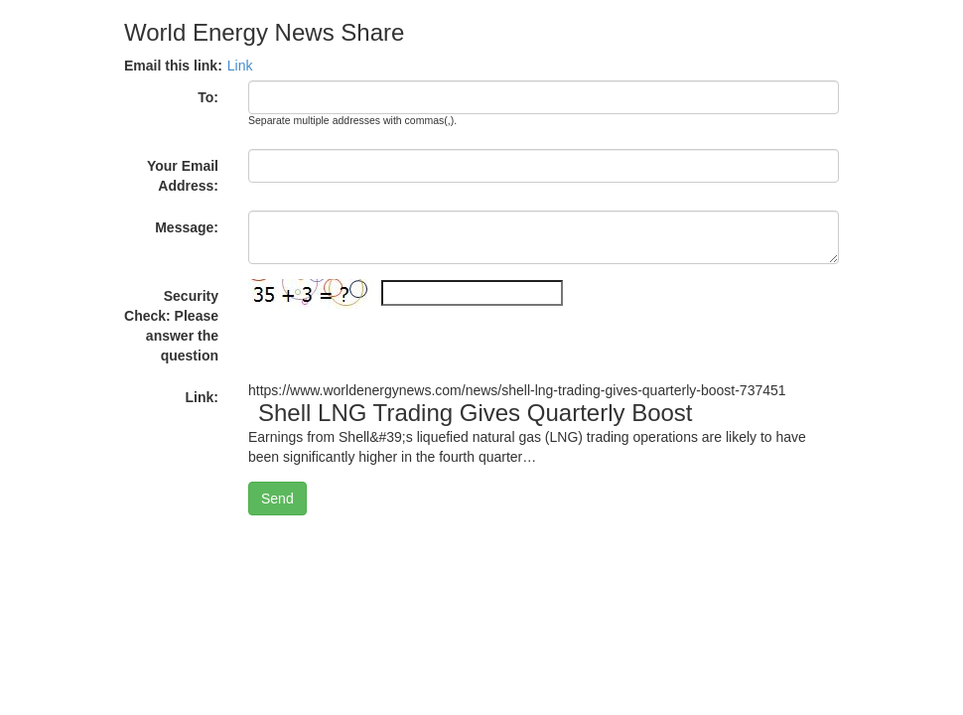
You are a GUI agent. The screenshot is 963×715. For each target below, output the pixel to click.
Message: (186, 227)
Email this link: (173, 65)
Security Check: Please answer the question (171, 325)
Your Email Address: (182, 176)
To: (208, 97)
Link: (202, 397)
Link (240, 65)
